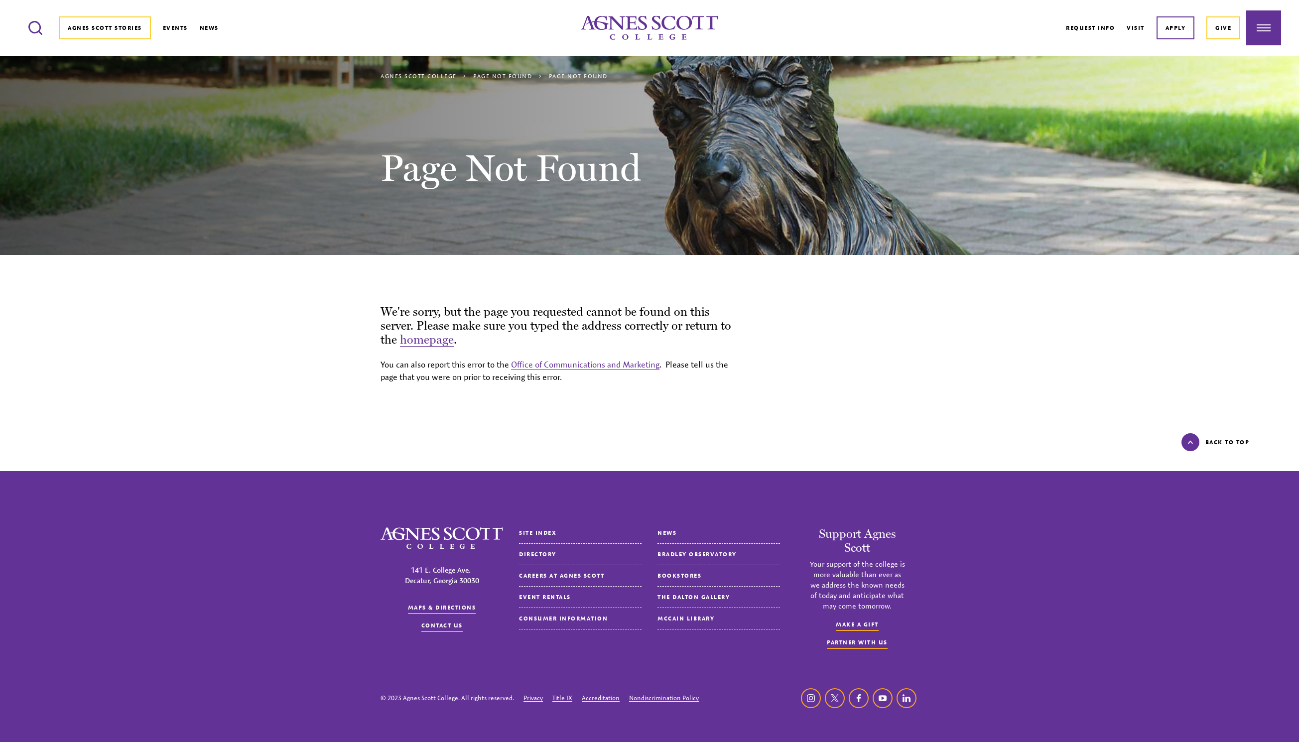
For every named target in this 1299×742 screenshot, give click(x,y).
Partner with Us (857, 642)
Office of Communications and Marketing (585, 365)
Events (175, 27)
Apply (1176, 27)
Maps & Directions (442, 607)
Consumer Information (563, 618)
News (209, 27)
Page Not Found (502, 76)
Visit (1136, 27)
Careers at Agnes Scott (561, 575)
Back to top (1215, 442)
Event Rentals (545, 597)
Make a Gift (857, 624)
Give (1223, 27)
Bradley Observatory (697, 554)
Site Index (537, 532)
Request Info (1090, 27)
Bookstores (679, 575)
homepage (427, 340)
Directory (537, 554)
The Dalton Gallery (693, 597)
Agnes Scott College (419, 76)
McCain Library (685, 618)
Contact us (442, 625)
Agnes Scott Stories (105, 27)
